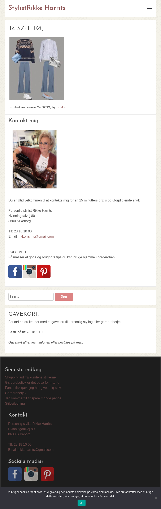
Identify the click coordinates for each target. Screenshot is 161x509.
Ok (81, 502)
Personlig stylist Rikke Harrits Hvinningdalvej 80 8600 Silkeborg (30, 429)
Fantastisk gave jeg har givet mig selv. (33, 388)
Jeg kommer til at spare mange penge (33, 398)
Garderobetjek (15, 393)
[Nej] (156, 498)
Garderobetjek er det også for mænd (32, 382)
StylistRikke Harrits (37, 8)
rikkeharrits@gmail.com (36, 236)
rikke (61, 107)
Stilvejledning (15, 403)
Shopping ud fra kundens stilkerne (30, 377)
